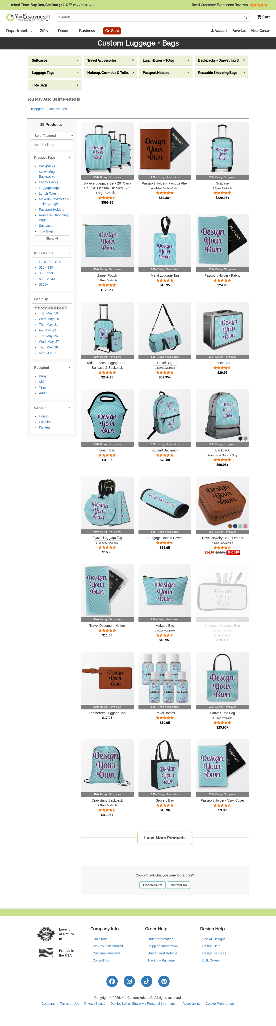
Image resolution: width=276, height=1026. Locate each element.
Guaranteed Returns (162, 953)
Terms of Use (69, 1003)
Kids (42, 382)
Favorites (239, 31)
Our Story (100, 939)
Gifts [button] (45, 31)
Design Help (211, 946)
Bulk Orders (211, 960)
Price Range (43, 253)
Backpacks (47, 166)
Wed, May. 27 (49, 341)
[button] (262, 17)
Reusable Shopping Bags (53, 217)
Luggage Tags (49, 188)
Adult (42, 393)
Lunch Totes (48, 193)
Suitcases (46, 226)
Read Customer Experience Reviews (230, 5)
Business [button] (88, 31)
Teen (42, 387)
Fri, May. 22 (47, 330)
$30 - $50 (46, 273)
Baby (42, 376)
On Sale (112, 31)
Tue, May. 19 (48, 313)
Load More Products (164, 837)
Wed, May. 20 (49, 319)
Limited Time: (51, 5)
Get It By (41, 299)
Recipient (41, 367)
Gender (40, 408)
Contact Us (179, 885)
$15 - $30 (46, 267)
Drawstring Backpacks (47, 174)
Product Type (44, 157)
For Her (44, 427)
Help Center (260, 31)
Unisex (44, 416)
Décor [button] (65, 31)
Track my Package (161, 960)
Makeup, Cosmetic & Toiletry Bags (54, 201)
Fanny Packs (48, 182)
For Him (45, 422)
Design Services (214, 953)
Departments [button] (19, 31)
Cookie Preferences (219, 1003)
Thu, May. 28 (48, 347)
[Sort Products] (52, 136)
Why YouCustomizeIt (108, 946)
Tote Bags (46, 231)
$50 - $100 (47, 279)
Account (219, 31)
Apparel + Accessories (49, 109)
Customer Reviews (106, 953)
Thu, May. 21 (48, 324)
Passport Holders (51, 209)
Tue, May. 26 (48, 336)
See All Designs (214, 939)
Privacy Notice (94, 1003)
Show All (52, 238)
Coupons (48, 1003)
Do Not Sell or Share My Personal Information (143, 1003)
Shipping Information (162, 946)
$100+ (43, 284)
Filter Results (152, 885)
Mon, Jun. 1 (47, 353)
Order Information (160, 939)
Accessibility (192, 1003)
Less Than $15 (50, 262)
